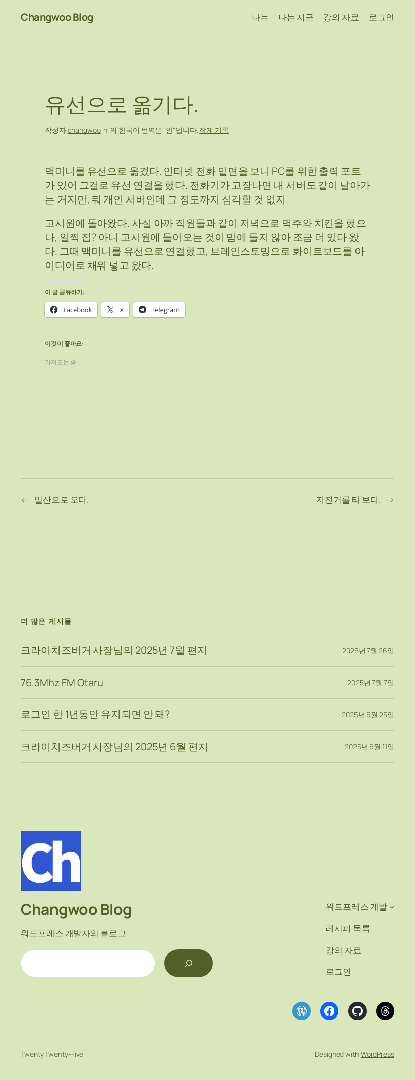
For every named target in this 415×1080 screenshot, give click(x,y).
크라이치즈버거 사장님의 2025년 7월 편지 (114, 650)
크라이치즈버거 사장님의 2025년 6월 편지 (114, 746)
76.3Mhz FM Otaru (62, 682)
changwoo (84, 130)
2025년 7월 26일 (368, 650)
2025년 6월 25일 (368, 714)
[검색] (188, 963)
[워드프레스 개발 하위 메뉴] (391, 906)
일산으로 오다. (61, 499)
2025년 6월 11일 (369, 746)
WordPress (377, 1054)
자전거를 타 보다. (348, 499)
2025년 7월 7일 (370, 682)
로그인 (381, 17)
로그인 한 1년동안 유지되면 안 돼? (95, 714)
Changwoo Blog (57, 17)
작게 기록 (214, 130)
